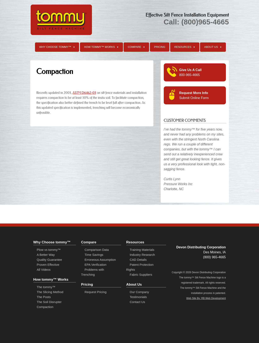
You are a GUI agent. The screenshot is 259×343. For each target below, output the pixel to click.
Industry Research (142, 254)
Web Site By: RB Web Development (206, 298)
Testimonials (138, 297)
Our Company (139, 292)
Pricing (159, 46)
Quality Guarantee (49, 259)
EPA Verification (96, 264)
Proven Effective (48, 264)
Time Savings (94, 254)
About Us (213, 47)
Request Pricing (96, 292)
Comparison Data (97, 249)
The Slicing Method (50, 292)
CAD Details (138, 259)
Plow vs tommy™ (49, 249)
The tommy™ (46, 287)
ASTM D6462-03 (84, 93)
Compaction (45, 307)
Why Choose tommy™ (57, 47)
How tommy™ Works (101, 47)
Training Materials (142, 249)
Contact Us (137, 302)
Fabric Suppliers (141, 274)
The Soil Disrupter (49, 302)
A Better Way (46, 254)
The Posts (44, 297)
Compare (136, 47)
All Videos (44, 269)
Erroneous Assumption (100, 259)
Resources (184, 47)
